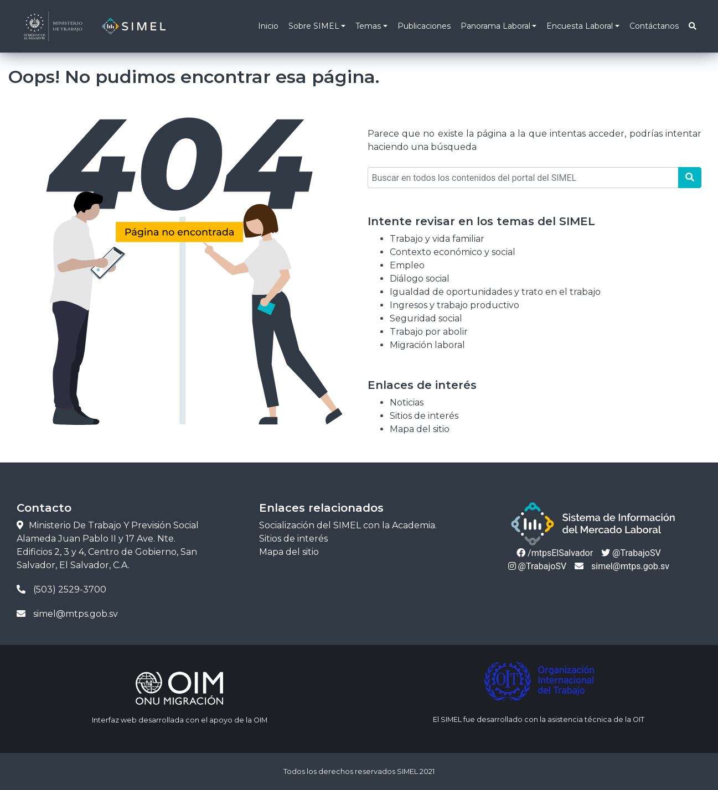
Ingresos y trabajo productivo (454, 305)
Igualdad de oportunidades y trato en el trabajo (495, 292)
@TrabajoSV (630, 553)
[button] (692, 26)
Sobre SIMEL (313, 26)
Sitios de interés (424, 415)
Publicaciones (424, 26)
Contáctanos (654, 26)
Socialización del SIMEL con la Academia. (348, 525)
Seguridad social (426, 318)
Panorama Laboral (495, 26)
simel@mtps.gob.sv (622, 566)
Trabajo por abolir (429, 331)
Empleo (407, 265)
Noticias (406, 402)
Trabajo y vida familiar (437, 238)
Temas (368, 26)
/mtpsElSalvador (554, 553)
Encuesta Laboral (579, 26)
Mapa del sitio (420, 429)
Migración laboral (427, 345)
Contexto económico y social (452, 252)
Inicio (268, 26)
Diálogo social (420, 278)
